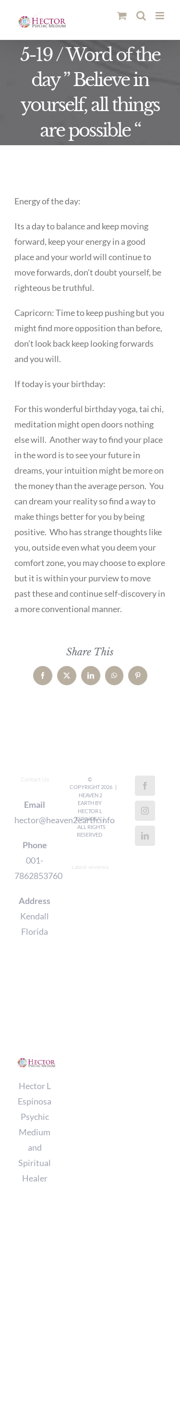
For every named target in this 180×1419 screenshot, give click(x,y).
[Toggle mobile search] (141, 16)
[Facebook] (145, 786)
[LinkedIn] (145, 836)
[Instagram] (145, 811)
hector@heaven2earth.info (34, 820)
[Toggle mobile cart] (122, 16)
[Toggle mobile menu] (161, 16)
